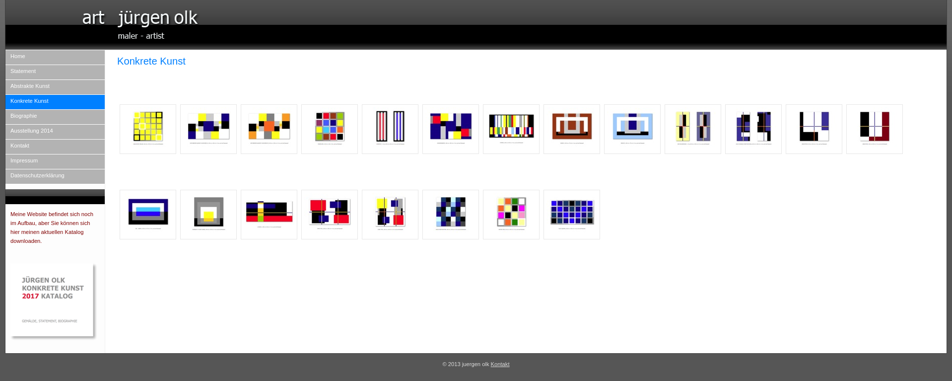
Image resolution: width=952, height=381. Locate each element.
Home (17, 56)
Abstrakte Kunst (30, 86)
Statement (23, 71)
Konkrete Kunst (29, 101)
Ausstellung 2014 (31, 131)
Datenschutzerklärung (37, 175)
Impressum (24, 160)
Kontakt (19, 146)
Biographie (23, 116)
